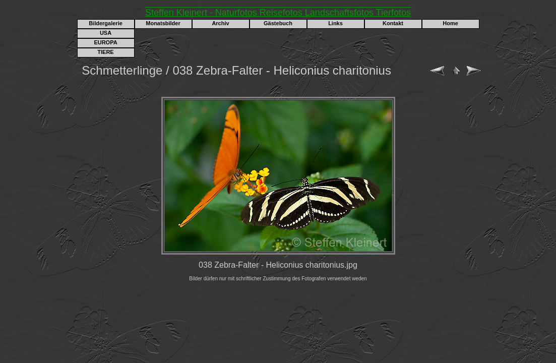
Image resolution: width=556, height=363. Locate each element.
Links (335, 23)
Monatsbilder (163, 23)
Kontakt (393, 23)
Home (450, 23)
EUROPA (105, 42)
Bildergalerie (105, 23)
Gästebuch (278, 23)
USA (105, 33)
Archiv (220, 23)
